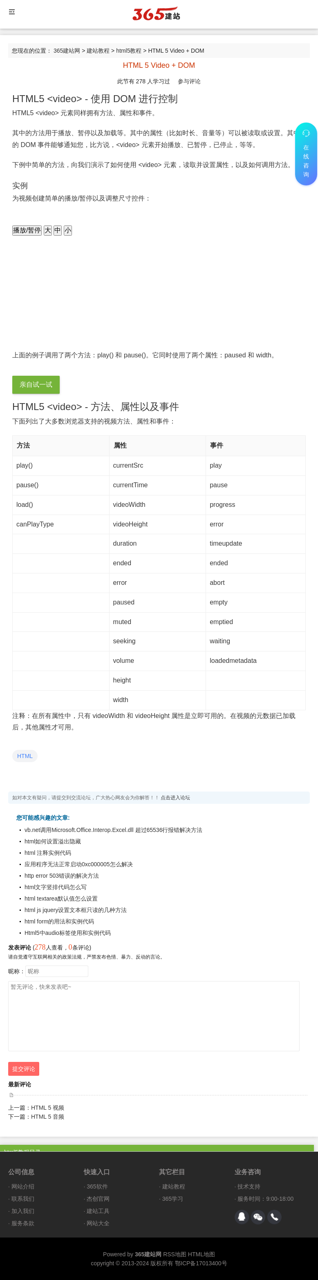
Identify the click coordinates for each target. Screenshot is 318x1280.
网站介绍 (22, 1186)
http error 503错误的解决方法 (62, 875)
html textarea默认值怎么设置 (61, 898)
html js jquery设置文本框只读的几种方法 (76, 910)
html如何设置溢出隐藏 (53, 841)
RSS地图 (174, 1254)
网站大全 (98, 1223)
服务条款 (22, 1223)
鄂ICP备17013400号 (201, 1263)
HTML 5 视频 (47, 1107)
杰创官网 (98, 1198)
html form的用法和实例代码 (59, 921)
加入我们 (22, 1211)
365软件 (97, 1186)
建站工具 (98, 1211)
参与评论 (189, 81)
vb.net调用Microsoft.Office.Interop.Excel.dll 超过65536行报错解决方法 (113, 830)
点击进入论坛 (175, 798)
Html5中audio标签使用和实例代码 (68, 933)
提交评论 (23, 1069)
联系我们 (22, 1198)
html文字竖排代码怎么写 (56, 887)
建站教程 (98, 50)
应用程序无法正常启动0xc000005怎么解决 (79, 864)
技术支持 (248, 1186)
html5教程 (128, 50)
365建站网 (67, 50)
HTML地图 (201, 1254)
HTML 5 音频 (47, 1116)
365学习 (172, 1198)
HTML (25, 756)
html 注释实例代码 (48, 853)
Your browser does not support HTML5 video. (98, 303)
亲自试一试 (36, 384)
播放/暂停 (27, 230)
